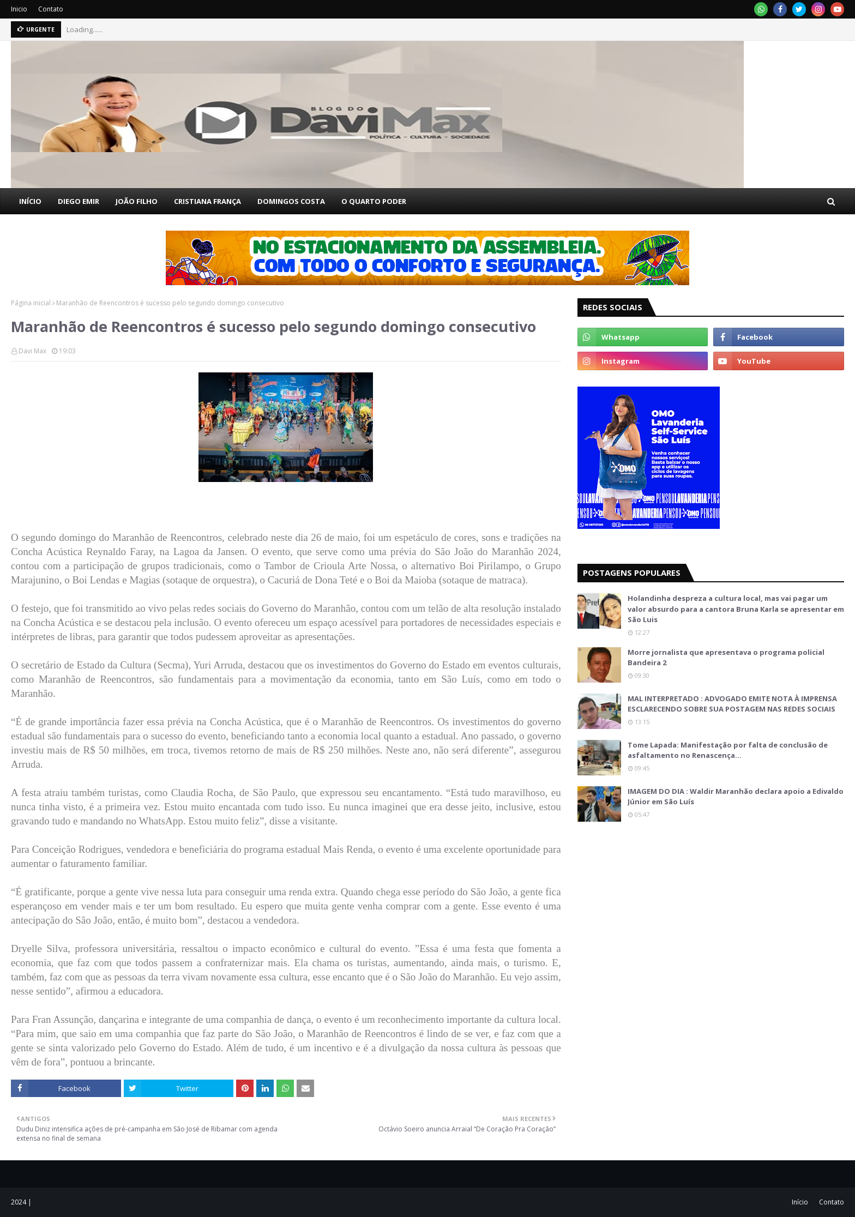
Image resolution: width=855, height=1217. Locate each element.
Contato (50, 9)
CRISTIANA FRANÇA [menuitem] (207, 201)
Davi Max (32, 351)
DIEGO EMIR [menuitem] (78, 201)
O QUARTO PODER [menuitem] (373, 201)
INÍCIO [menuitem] (30, 201)
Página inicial (31, 303)
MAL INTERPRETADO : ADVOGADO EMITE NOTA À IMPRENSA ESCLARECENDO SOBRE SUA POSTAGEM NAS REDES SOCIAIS (732, 704)
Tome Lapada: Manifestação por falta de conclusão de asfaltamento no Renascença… (728, 750)
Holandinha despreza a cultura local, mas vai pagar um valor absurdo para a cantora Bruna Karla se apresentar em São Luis (736, 608)
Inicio (19, 9)
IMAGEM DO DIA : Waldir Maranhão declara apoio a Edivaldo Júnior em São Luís (736, 796)
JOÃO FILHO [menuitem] (137, 201)
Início (800, 1202)
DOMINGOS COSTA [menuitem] (291, 201)
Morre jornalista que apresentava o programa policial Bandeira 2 (726, 657)
